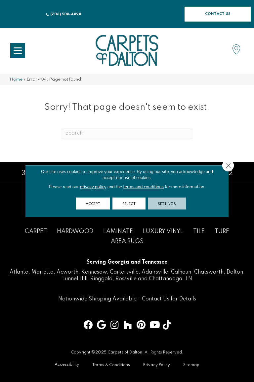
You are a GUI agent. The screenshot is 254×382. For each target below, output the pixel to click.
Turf (222, 231)
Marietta (42, 272)
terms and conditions (143, 187)
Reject (129, 203)
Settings (167, 203)
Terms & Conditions (111, 365)
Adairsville (155, 272)
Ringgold (101, 279)
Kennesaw (94, 272)
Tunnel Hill (74, 279)
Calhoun (181, 272)
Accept (92, 203)
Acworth (67, 272)
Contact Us (155, 299)
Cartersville (124, 272)
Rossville (126, 279)
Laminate (118, 231)
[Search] (127, 133)
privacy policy (93, 187)
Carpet (36, 231)
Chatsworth (209, 272)
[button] (218, 14)
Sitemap (191, 365)
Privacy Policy (156, 365)
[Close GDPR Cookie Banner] (228, 166)
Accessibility (67, 365)
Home (16, 79)
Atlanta (19, 272)
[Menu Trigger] (17, 50)
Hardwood (75, 231)
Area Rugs (127, 241)
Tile (199, 231)
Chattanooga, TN (170, 279)
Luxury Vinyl (163, 231)
